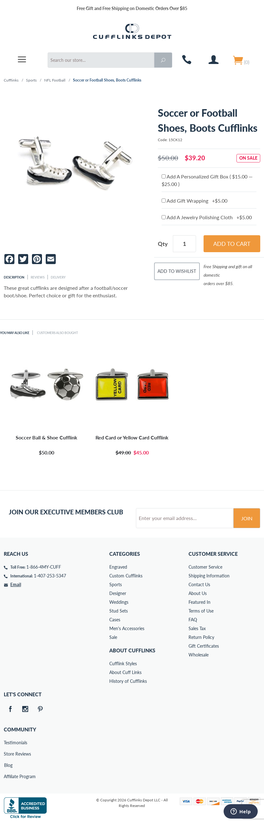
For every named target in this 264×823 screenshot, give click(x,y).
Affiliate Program (8, 776)
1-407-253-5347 (50, 575)
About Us (198, 593)
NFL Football (54, 80)
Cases (114, 619)
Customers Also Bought (57, 333)
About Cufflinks (132, 650)
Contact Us (199, 584)
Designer (117, 593)
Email (15, 584)
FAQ (193, 619)
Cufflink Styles (123, 663)
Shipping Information (209, 575)
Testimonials (8, 742)
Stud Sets (118, 610)
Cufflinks (11, 80)
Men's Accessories (126, 628)
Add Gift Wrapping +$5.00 (194, 201)
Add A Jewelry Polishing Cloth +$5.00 (207, 217)
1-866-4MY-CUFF (43, 567)
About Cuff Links (125, 672)
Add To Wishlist (177, 271)
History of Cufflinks (128, 681)
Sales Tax (197, 628)
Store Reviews (8, 754)
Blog (8, 765)
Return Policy (201, 637)
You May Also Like (14, 333)
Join (246, 518)
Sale (113, 637)
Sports (31, 80)
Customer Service (205, 567)
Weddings (118, 602)
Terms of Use (201, 610)
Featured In (199, 602)
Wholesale (199, 654)
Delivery (58, 277)
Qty (163, 243)
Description (14, 277)
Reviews (37, 277)
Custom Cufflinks (125, 575)
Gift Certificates (204, 646)
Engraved (118, 567)
